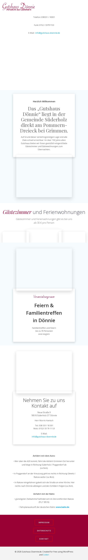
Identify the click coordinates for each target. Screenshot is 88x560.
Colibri (46, 554)
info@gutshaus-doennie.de (47, 33)
